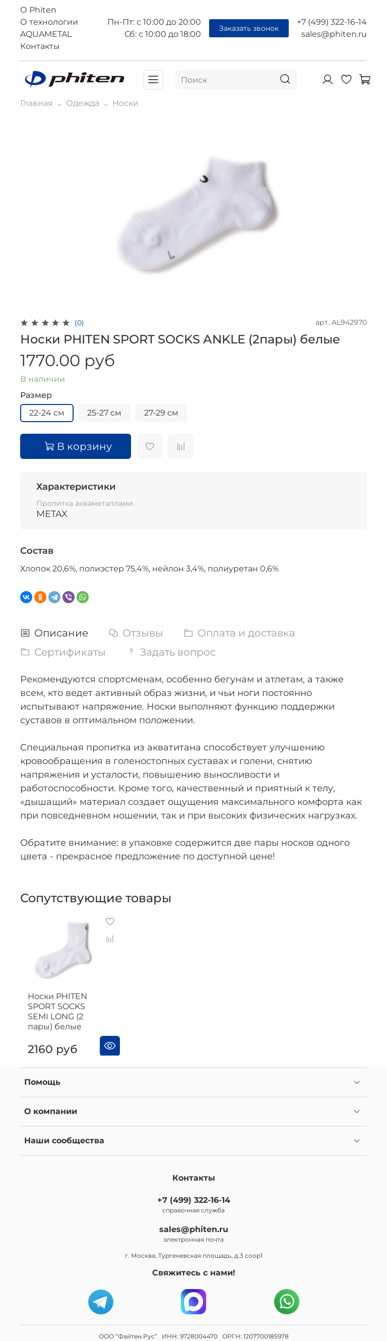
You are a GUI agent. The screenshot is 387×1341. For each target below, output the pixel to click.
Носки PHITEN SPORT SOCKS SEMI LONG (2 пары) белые (70, 1004)
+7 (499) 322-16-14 (332, 22)
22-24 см (46, 413)
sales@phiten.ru (334, 34)
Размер (36, 395)
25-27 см (104, 413)
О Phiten (38, 10)
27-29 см (161, 413)
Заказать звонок (249, 28)
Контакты (40, 46)
